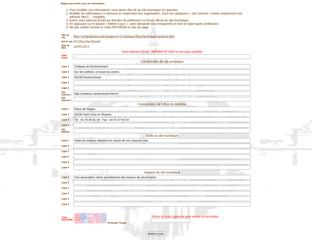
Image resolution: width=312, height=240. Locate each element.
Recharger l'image (116, 223)
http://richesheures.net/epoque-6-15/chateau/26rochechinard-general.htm (123, 36)
